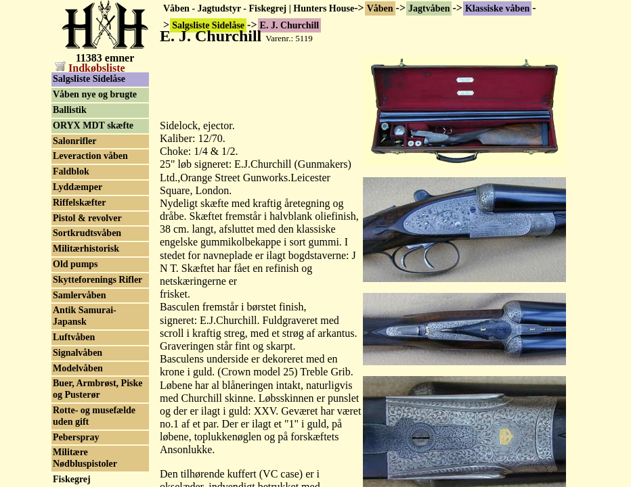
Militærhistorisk (86, 249)
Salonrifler (75, 141)
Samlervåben (79, 295)
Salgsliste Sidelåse (89, 79)
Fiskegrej (72, 479)
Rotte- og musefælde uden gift (94, 416)
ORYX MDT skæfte (93, 125)
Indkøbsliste (90, 68)
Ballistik (70, 110)
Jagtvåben (429, 8)
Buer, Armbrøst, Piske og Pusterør (97, 389)
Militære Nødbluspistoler (85, 458)
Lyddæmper (77, 187)
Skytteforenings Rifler (97, 280)
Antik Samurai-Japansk (84, 316)
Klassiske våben (497, 8)
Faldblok (71, 171)
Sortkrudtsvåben (87, 233)
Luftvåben (74, 337)
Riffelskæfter (79, 203)
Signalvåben (77, 353)
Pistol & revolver (87, 218)
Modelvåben (78, 368)
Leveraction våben (90, 156)
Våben (380, 8)
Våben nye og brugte (95, 94)
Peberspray (76, 437)
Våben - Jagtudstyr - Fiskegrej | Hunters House (258, 8)
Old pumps (75, 264)
